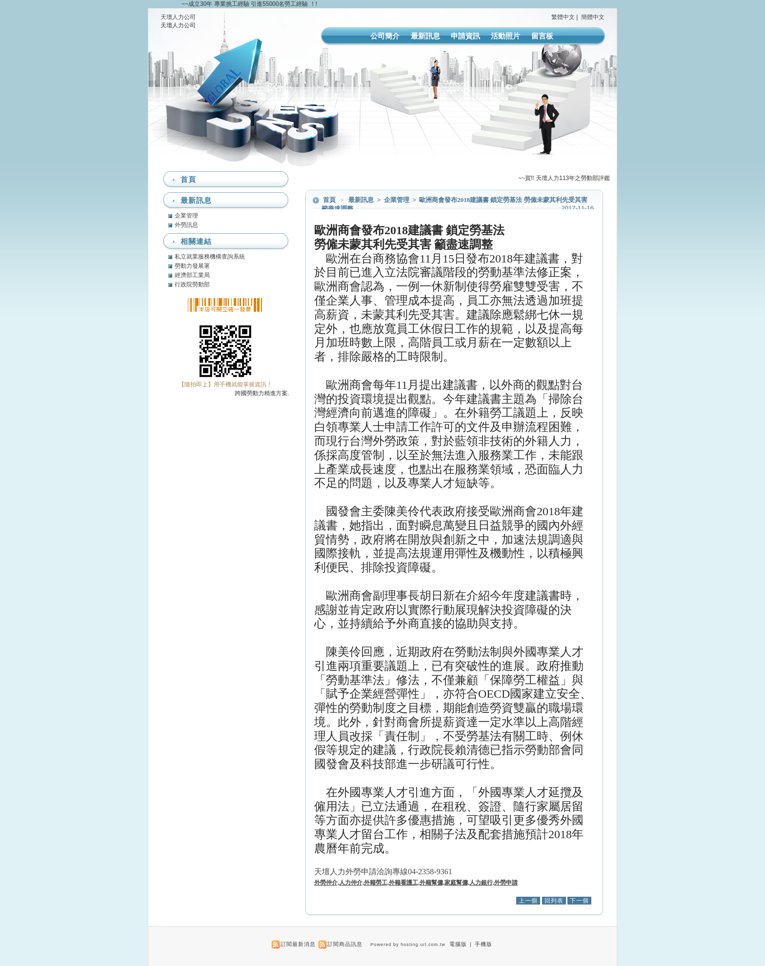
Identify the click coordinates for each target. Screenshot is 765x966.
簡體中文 (592, 17)
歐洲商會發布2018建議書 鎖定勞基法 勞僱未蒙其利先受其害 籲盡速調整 (454, 204)
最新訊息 (425, 36)
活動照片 (505, 36)
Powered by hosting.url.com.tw (407, 944)
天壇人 (384, 871)
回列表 (554, 900)
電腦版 (458, 944)
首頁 (329, 199)
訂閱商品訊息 (344, 944)
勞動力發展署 (192, 265)
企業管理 (397, 199)
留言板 (542, 36)
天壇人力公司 (178, 17)
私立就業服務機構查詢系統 (210, 256)
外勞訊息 (186, 224)
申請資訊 (465, 36)
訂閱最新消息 (298, 944)
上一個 (528, 900)
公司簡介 (385, 36)
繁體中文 (563, 17)
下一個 (579, 900)
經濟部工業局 (192, 275)
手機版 (483, 944)
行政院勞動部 (192, 284)
